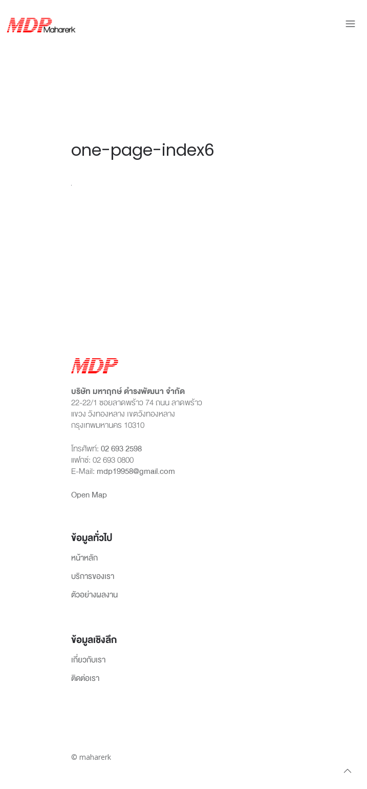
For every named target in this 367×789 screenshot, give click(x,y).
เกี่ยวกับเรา (88, 660)
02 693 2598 (121, 448)
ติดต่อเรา (85, 679)
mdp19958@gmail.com (136, 471)
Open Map (89, 495)
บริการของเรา (92, 577)
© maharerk (91, 757)
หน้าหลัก (84, 558)
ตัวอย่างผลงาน (94, 595)
